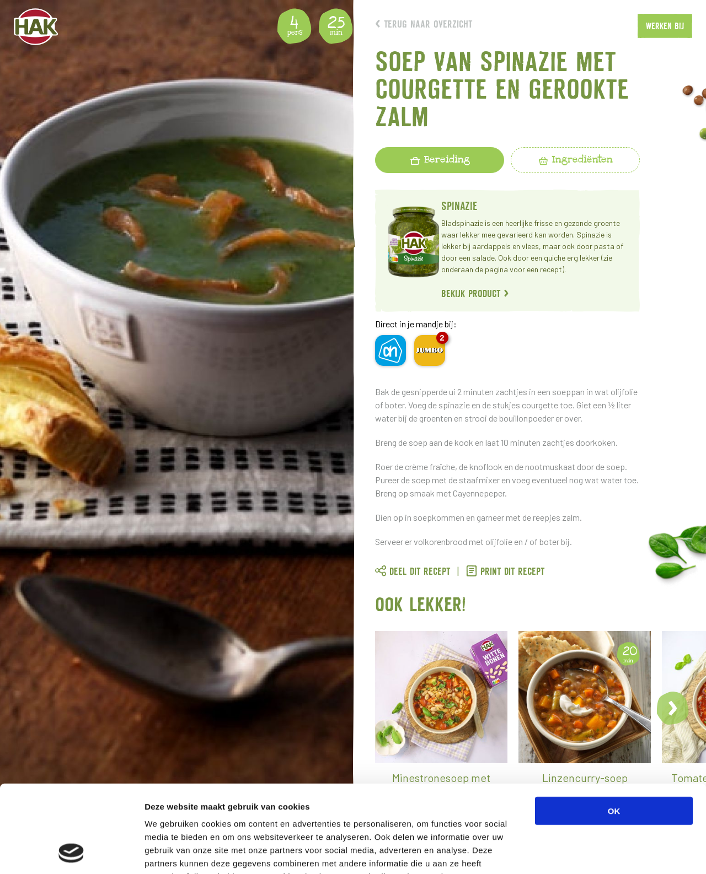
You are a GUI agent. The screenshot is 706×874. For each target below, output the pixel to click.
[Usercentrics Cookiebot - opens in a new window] (71, 852)
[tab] (439, 160)
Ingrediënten (575, 159)
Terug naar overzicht (423, 24)
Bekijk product (475, 293)
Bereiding (440, 159)
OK (614, 728)
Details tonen (596, 852)
